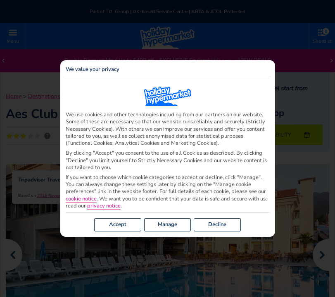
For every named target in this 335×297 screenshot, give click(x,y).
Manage (167, 224)
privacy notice (104, 206)
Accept (117, 224)
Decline (217, 224)
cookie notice (81, 199)
